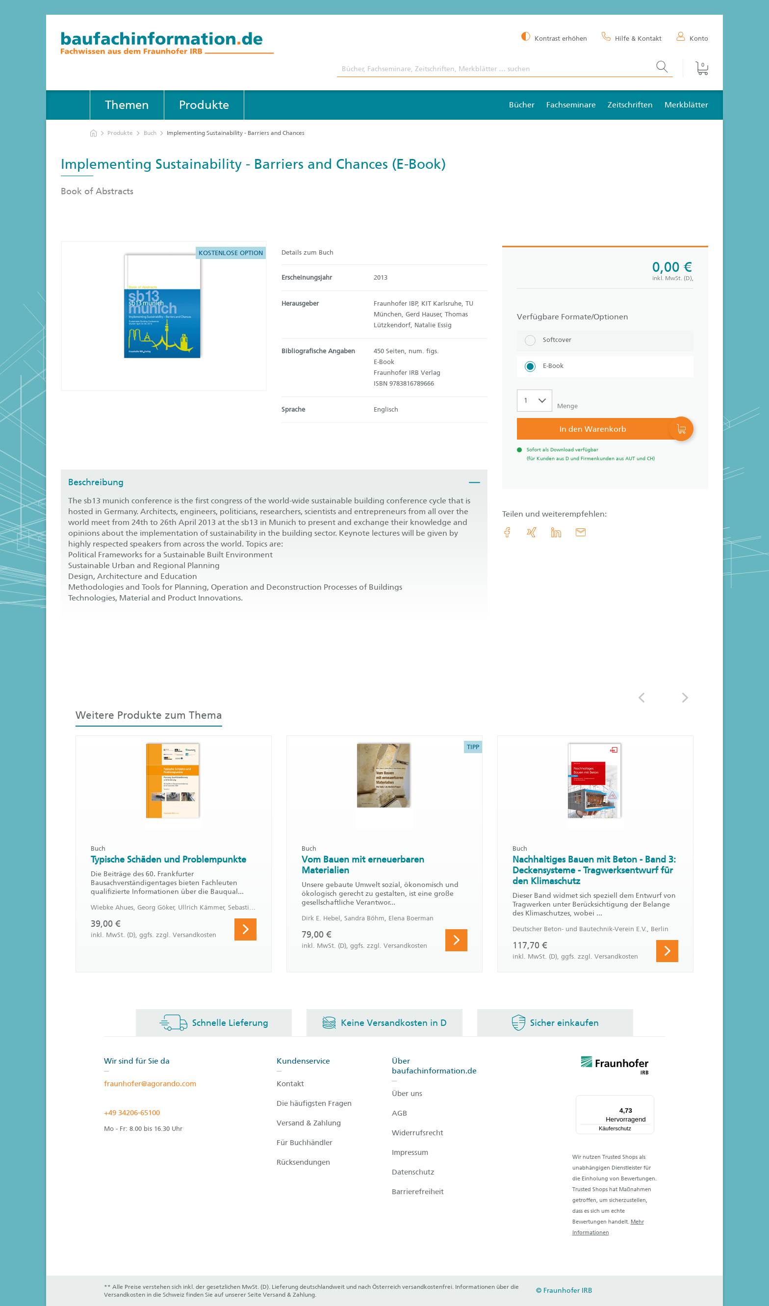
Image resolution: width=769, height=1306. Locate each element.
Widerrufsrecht (417, 1132)
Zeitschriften (630, 104)
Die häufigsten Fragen (314, 1103)
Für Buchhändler (305, 1142)
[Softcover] (605, 340)
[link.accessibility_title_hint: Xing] (532, 532)
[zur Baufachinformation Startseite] (191, 44)
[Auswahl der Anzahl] (534, 401)
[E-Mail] (581, 532)
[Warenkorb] (695, 68)
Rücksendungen (303, 1162)
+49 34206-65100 (132, 1112)
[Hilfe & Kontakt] (632, 38)
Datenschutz (413, 1172)
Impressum (410, 1152)
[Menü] (648, 1101)
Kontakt (290, 1083)
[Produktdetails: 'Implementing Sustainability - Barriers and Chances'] (164, 316)
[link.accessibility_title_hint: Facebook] (507, 532)
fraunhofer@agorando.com (150, 1083)
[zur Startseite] (93, 133)
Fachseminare (571, 104)
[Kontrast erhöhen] (554, 37)
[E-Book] (605, 366)
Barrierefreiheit (418, 1191)
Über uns (407, 1093)
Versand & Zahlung (309, 1123)
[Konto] (692, 38)
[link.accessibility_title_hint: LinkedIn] (556, 532)
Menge (567, 406)
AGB (399, 1113)
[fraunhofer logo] (615, 1067)
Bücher (522, 104)
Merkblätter (686, 104)
